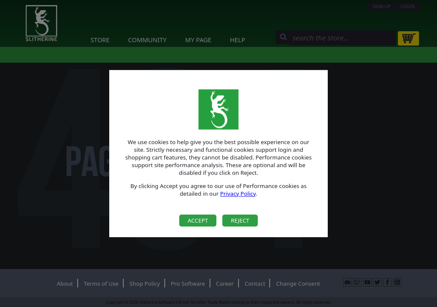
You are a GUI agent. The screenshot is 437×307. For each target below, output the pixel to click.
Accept (198, 220)
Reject (240, 220)
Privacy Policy (238, 193)
